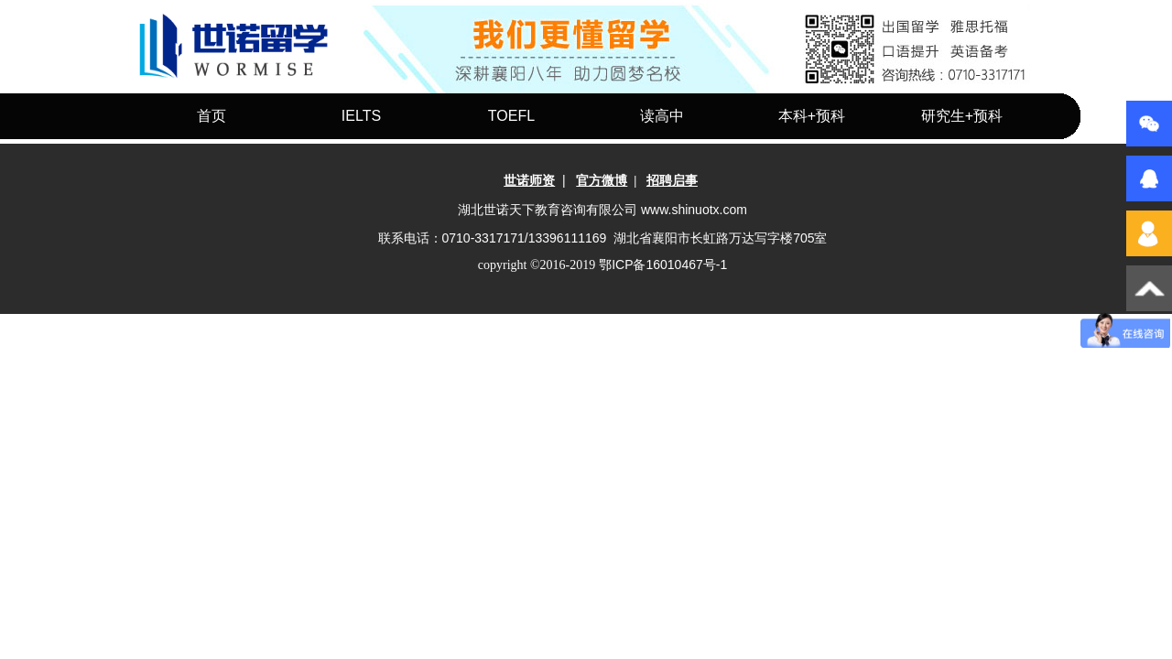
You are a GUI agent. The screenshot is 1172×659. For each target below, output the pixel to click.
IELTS (361, 116)
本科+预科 (811, 116)
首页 (211, 116)
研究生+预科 (962, 116)
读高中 (662, 116)
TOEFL (511, 116)
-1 (663, 264)
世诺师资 (529, 180)
